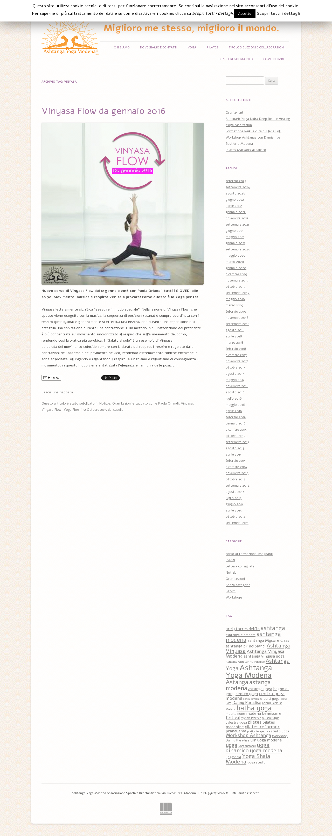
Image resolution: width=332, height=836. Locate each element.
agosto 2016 (235, 392)
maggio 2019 (235, 299)
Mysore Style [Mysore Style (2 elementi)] (270, 718)
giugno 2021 (234, 230)
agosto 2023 (235, 193)
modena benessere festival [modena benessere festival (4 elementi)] (253, 715)
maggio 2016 (235, 404)
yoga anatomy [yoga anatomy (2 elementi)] (247, 746)
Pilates (212, 47)
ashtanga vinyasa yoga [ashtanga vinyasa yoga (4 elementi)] (264, 656)
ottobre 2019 (236, 286)
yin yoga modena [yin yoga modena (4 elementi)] (266, 740)
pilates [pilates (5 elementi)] (254, 722)
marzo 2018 (234, 342)
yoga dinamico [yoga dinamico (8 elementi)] (247, 748)
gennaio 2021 (235, 243)
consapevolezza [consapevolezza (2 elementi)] (252, 699)
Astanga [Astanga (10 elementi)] (237, 682)
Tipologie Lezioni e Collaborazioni (257, 47)
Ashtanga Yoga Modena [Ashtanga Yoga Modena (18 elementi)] (249, 671)
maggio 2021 (235, 237)
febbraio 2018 (236, 349)
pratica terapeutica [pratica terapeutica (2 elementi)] (258, 731)
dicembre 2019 (236, 274)
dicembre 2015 (236, 429)
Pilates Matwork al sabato (246, 150)
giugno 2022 (235, 199)
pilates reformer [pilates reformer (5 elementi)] (262, 727)
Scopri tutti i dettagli (278, 13)
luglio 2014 (234, 498)
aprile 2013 (234, 510)
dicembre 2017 (236, 355)
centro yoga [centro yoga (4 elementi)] (247, 694)
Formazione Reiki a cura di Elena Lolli (253, 131)
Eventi (230, 560)
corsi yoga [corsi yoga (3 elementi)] (272, 698)
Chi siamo (122, 47)
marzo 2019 (234, 305)
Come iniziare (274, 59)
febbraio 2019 (236, 311)
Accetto (244, 13)
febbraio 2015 (236, 460)
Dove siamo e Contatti (158, 47)
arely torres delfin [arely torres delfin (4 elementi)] (243, 629)
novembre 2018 (237, 317)
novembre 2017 (237, 361)
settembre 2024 (238, 187)
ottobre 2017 (235, 367)
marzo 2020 (235, 262)
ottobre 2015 (235, 436)
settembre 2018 (237, 324)
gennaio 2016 (235, 423)
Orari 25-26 (234, 112)
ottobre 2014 (236, 479)
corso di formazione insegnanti (249, 554)
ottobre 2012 (235, 516)
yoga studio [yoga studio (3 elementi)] (256, 762)
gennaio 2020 (236, 268)
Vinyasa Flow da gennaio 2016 (103, 111)
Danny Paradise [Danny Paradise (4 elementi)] (246, 702)
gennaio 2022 (236, 212)
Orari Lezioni (122, 403)
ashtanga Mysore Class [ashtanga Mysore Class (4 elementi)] (268, 640)
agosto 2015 (235, 448)
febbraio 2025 (236, 181)
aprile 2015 (233, 454)
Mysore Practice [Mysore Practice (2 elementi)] (251, 718)
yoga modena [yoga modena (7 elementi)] (266, 750)
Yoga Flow (72, 409)
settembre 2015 (237, 442)
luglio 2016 (233, 398)
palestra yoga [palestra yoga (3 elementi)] (236, 722)
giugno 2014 (235, 504)
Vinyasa (187, 403)
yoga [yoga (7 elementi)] (231, 745)
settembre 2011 (237, 523)
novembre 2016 (237, 386)
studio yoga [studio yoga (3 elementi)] (280, 731)
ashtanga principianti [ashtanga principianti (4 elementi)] (246, 646)
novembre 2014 (237, 473)
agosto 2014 (235, 491)
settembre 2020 (238, 249)
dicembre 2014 (236, 467)
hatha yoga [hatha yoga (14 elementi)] (254, 708)
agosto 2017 (235, 373)
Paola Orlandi (168, 403)
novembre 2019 (237, 280)
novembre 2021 (237, 218)
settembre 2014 (238, 485)
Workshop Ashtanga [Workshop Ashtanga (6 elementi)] (248, 735)
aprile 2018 (234, 336)
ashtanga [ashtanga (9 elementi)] (273, 628)
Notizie (104, 403)
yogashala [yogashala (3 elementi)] (233, 756)
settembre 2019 (238, 293)
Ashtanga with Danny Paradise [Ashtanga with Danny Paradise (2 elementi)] (245, 662)
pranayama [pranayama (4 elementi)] (236, 731)
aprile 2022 (234, 206)
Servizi (231, 591)
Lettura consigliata (240, 566)
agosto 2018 (235, 330)
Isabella (118, 409)
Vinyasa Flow (51, 409)
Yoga (192, 47)
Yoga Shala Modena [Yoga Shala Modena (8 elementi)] (248, 759)
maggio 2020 (236, 255)
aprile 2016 (234, 411)
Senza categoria (238, 585)
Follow (51, 378)
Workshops (234, 597)
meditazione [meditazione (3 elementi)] (235, 713)
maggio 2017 (235, 380)
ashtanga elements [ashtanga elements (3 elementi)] (240, 634)
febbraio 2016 (236, 417)
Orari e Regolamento (235, 59)
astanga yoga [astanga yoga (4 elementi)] (260, 689)
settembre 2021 (237, 224)
